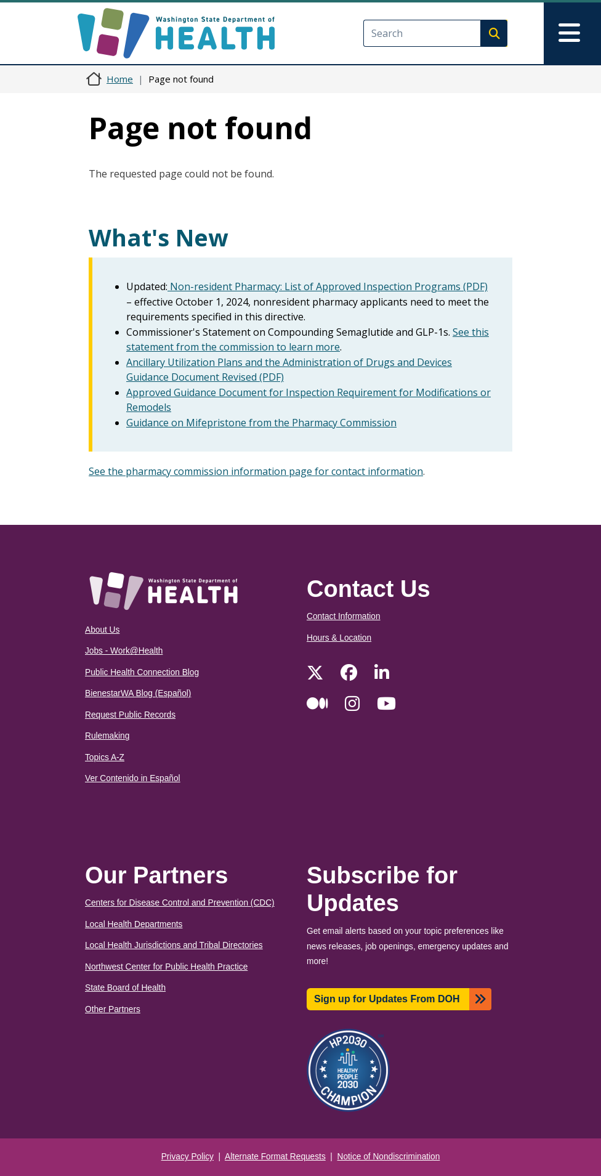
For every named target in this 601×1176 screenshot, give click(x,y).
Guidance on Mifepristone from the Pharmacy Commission (261, 422)
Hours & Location (339, 638)
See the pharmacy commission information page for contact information (256, 471)
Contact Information (344, 616)
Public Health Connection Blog (142, 672)
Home (120, 79)
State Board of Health (125, 987)
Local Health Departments (133, 924)
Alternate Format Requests (275, 1156)
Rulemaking (107, 735)
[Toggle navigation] (572, 33)
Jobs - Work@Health (124, 650)
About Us (102, 630)
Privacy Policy (187, 1156)
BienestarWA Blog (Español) (138, 693)
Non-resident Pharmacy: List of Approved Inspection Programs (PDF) (327, 286)
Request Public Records (130, 715)
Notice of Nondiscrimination (388, 1156)
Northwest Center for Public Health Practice (166, 966)
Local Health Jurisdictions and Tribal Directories (174, 945)
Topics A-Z (104, 757)
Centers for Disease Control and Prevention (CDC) (180, 902)
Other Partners (112, 1009)
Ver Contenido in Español (132, 778)
